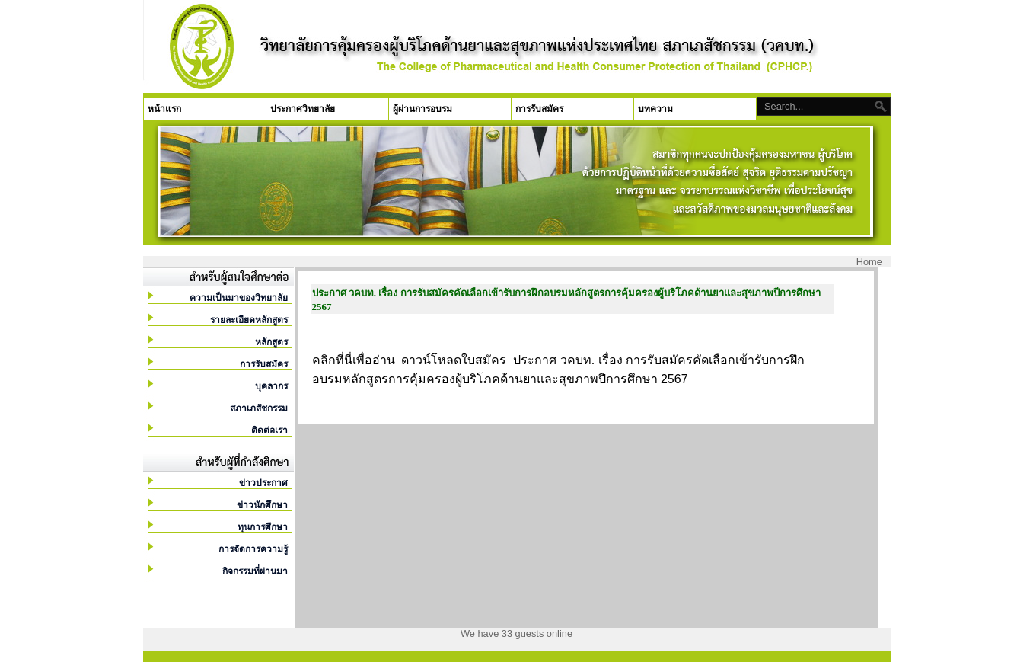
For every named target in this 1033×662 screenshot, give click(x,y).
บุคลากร (271, 386)
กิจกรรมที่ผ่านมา (255, 571)
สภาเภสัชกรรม (259, 408)
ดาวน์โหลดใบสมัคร (453, 359)
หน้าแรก (164, 109)
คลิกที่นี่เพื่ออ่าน (353, 359)
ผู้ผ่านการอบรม (422, 109)
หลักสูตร (271, 342)
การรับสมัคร (539, 109)
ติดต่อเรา (269, 430)
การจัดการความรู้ (253, 549)
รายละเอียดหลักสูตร (249, 320)
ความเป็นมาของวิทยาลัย (239, 298)
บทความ (655, 109)
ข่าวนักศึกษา (262, 505)
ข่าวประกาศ (263, 483)
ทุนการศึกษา (263, 527)
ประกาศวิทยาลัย (302, 109)
